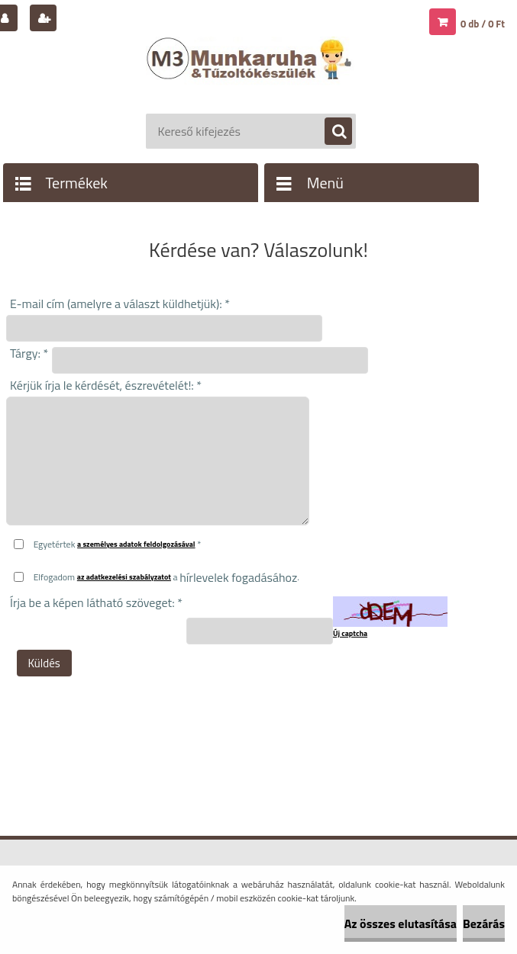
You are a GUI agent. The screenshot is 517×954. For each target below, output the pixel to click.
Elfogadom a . (166, 577)
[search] (330, 131)
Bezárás (484, 923)
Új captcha (350, 633)
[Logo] (251, 74)
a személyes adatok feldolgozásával (136, 544)
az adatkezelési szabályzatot (124, 577)
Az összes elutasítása (400, 923)
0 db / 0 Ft (482, 23)
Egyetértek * (118, 544)
